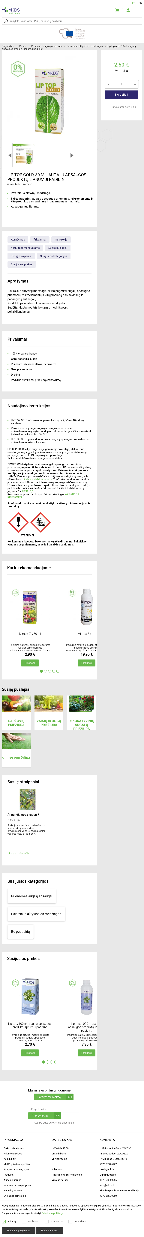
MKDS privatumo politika (17, 1164)
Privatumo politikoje (52, 1213)
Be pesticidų (20, 932)
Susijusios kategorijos (53, 256)
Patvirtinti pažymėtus (18, 1230)
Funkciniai (30, 1221)
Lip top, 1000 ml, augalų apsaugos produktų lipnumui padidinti (86, 1027)
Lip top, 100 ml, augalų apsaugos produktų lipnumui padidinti (30, 1025)
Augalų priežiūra (12, 1180)
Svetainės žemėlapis (15, 1195)
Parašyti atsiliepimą (56, 1097)
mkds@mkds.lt (108, 1169)
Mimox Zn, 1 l (86, 634)
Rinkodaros (77, 1221)
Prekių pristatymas (14, 1148)
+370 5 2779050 (108, 1195)
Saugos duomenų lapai (16, 1169)
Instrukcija (61, 239)
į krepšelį (121, 95)
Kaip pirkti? (10, 1158)
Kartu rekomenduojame (25, 248)
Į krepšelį (30, 662)
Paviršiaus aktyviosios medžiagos (86, 46)
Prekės (24, 46)
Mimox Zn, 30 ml (30, 634)
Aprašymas (18, 239)
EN (140, 3)
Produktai (9, 1174)
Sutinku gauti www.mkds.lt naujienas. (51, 1123)
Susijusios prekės (21, 264)
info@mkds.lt (107, 1185)
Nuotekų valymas (13, 1190)
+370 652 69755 (108, 1180)
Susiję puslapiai (57, 248)
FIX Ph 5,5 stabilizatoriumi (36, 479)
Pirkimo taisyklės (13, 1153)
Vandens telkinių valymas (17, 1185)
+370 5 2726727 (108, 1164)
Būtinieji (9, 1221)
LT (133, 3)
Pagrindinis (9, 46)
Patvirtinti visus (49, 1230)
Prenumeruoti (46, 1115)
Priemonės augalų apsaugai (48, 46)
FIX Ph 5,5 (28, 491)
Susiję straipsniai (21, 256)
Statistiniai (54, 1221)
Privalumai (40, 239)
